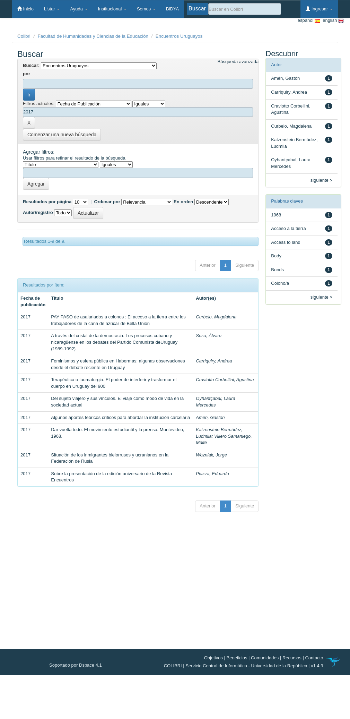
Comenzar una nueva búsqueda (61, 134)
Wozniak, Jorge (211, 454)
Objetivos (213, 657)
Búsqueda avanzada (238, 61)
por (26, 73)
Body (276, 255)
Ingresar (319, 8)
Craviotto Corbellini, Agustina (225, 379)
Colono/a (280, 283)
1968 (276, 214)
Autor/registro (38, 212)
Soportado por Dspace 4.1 (75, 665)
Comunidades (265, 657)
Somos (146, 8)
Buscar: (31, 65)
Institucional (112, 8)
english (332, 21)
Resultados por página (47, 201)
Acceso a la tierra (288, 228)
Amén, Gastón (210, 417)
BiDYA (172, 8)
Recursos (291, 657)
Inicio (25, 8)
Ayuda (78, 8)
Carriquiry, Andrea (214, 360)
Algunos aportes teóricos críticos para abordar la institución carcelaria (120, 417)
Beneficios (237, 657)
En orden (183, 201)
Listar (52, 8)
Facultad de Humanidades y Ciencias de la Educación (93, 36)
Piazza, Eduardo (212, 473)
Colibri (23, 36)
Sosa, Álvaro (208, 335)
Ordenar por (107, 201)
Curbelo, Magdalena (216, 316)
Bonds (277, 269)
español (309, 21)
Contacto (314, 657)
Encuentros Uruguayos (179, 36)
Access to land (285, 242)
